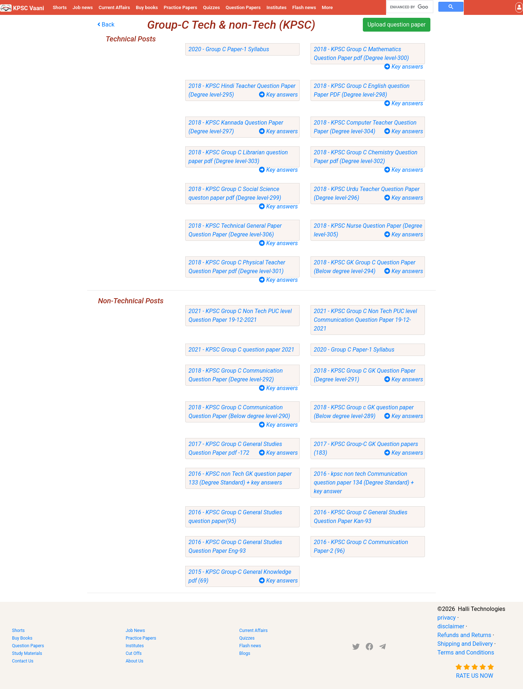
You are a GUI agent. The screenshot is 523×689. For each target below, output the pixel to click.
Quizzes (211, 7)
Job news (83, 7)
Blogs (244, 653)
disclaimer (450, 626)
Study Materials (27, 653)
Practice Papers (180, 7)
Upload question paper (397, 24)
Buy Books (22, 638)
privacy (446, 617)
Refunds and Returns (464, 635)
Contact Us (22, 661)
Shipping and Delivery (464, 643)
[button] (519, 7)
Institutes (277, 7)
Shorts (60, 7)
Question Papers (243, 7)
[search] (409, 7)
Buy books (147, 7)
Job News (135, 630)
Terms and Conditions (465, 652)
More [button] (327, 7)
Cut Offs (134, 653)
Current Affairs (114, 7)
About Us (134, 661)
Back (105, 24)
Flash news (304, 7)
